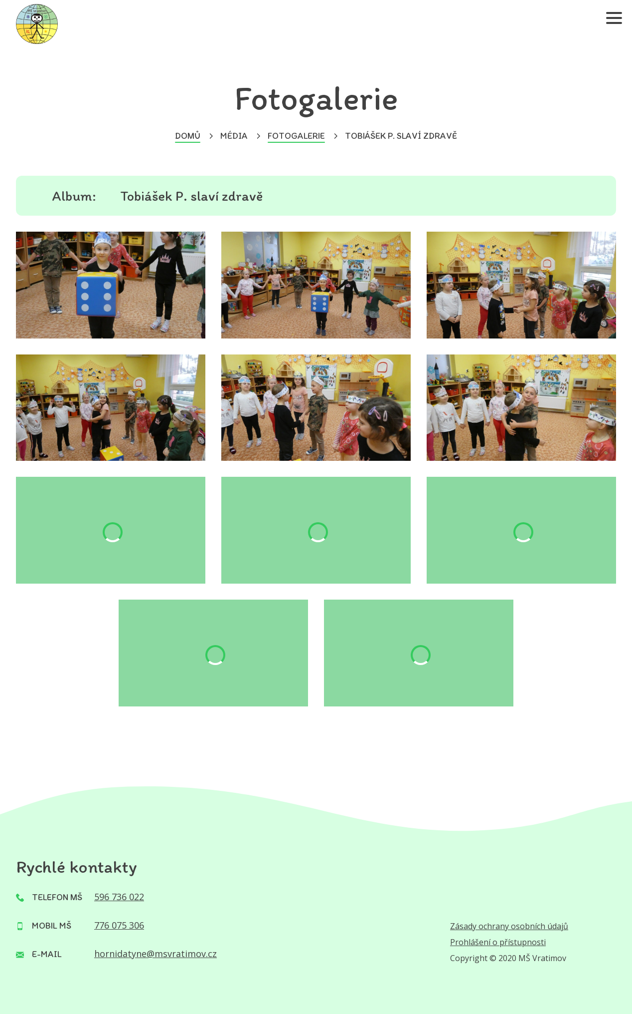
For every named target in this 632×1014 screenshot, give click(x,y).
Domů (187, 135)
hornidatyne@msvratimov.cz (155, 954)
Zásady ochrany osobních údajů (509, 926)
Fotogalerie (296, 135)
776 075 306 (119, 925)
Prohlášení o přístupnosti (498, 942)
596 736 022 (119, 897)
